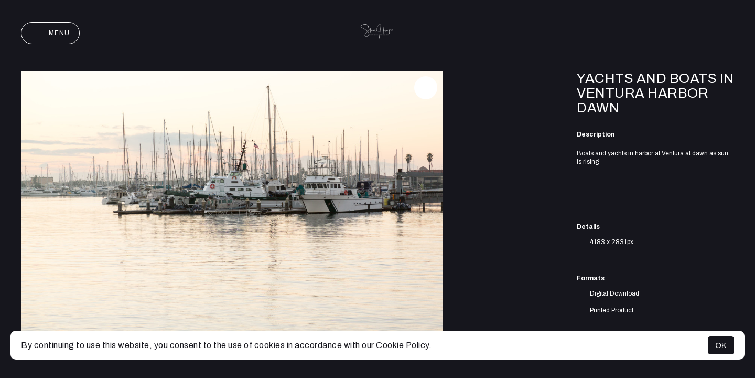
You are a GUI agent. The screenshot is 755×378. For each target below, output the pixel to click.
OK (721, 345)
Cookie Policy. (404, 345)
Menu (50, 33)
